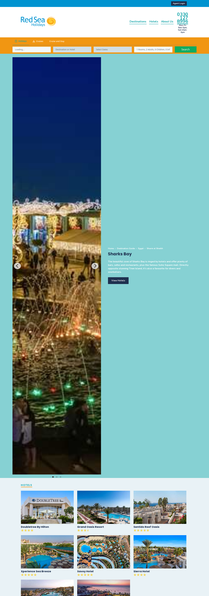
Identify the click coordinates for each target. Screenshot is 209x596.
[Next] (94, 266)
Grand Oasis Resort (90, 527)
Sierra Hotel (142, 571)
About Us (166, 22)
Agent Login (179, 3)
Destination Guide (126, 248)
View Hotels (118, 280)
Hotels (150, 22)
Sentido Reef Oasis (146, 527)
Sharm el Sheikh (155, 248)
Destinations (131, 22)
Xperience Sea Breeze (36, 571)
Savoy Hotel (85, 571)
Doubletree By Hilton (35, 527)
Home (111, 248)
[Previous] (17, 266)
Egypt (141, 248)
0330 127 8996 (182, 17)
